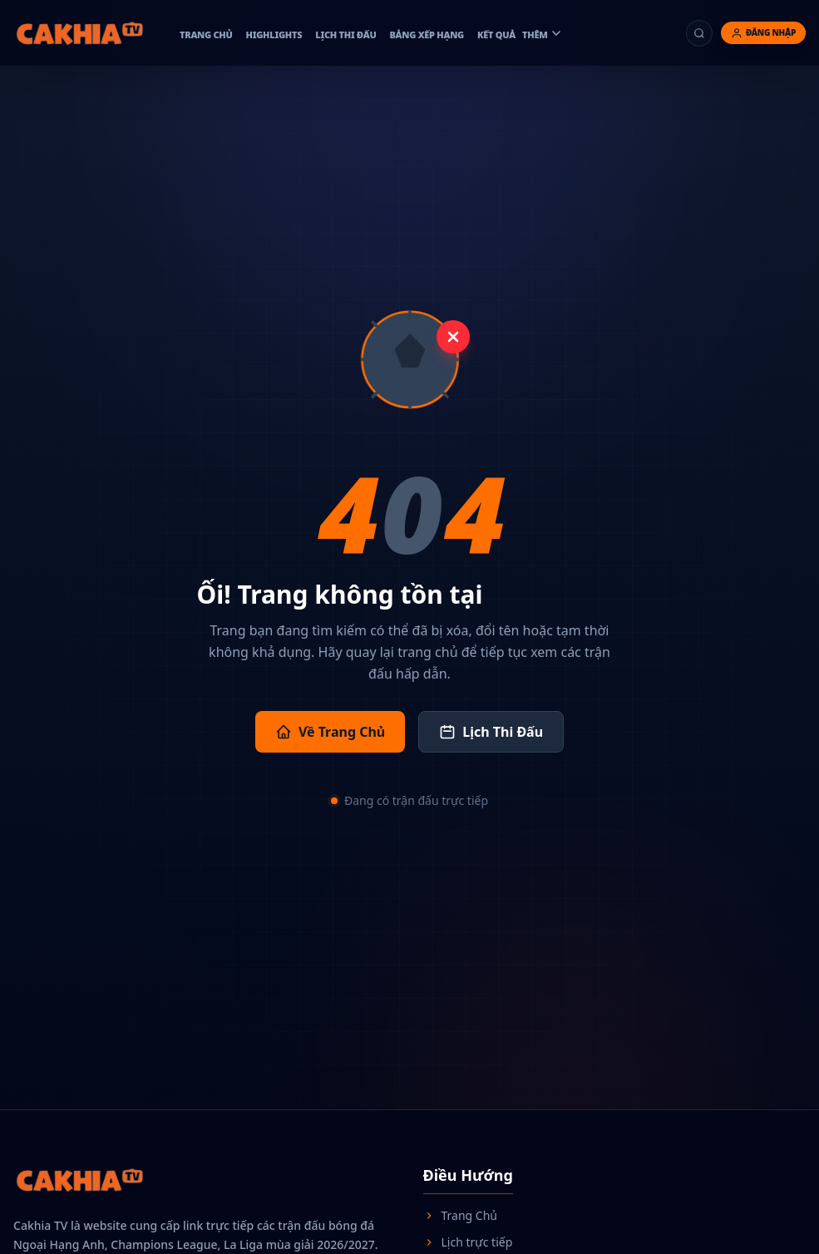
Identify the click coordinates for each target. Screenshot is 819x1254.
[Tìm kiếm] (699, 33)
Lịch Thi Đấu (491, 732)
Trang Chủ (460, 1215)
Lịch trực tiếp (468, 1242)
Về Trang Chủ (330, 732)
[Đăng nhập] (763, 33)
